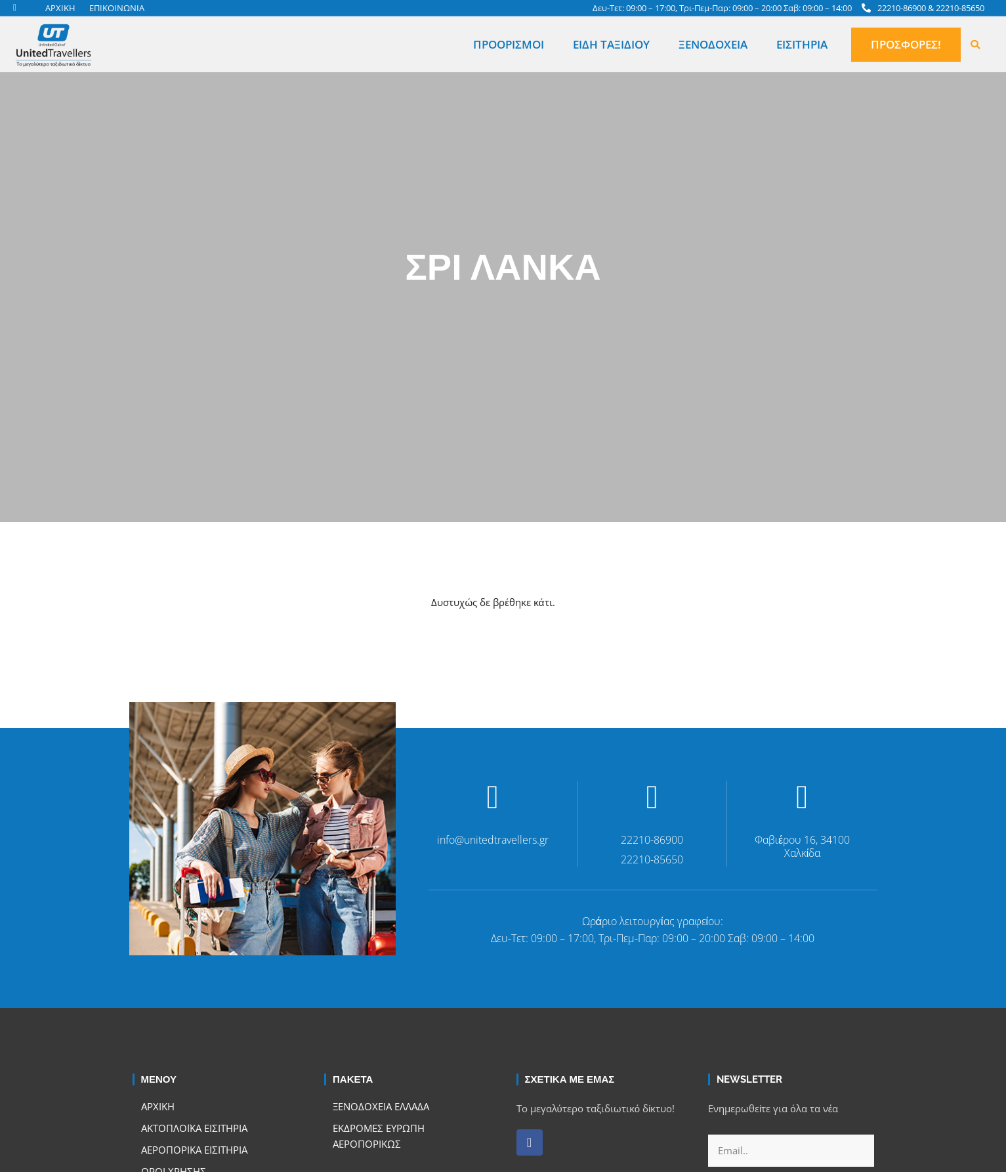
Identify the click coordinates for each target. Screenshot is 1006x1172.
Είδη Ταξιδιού (611, 44)
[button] (975, 44)
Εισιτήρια (802, 44)
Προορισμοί (508, 44)
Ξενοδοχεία (713, 44)
